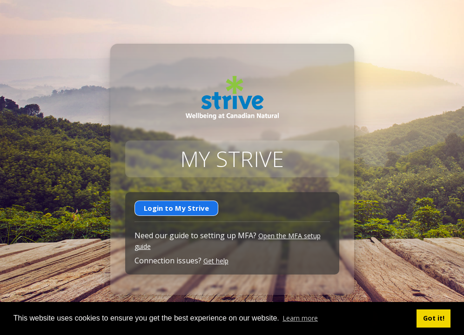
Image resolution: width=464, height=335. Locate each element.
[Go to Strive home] (232, 98)
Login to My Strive (176, 208)
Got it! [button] (433, 318)
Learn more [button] (300, 318)
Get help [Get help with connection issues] (216, 260)
